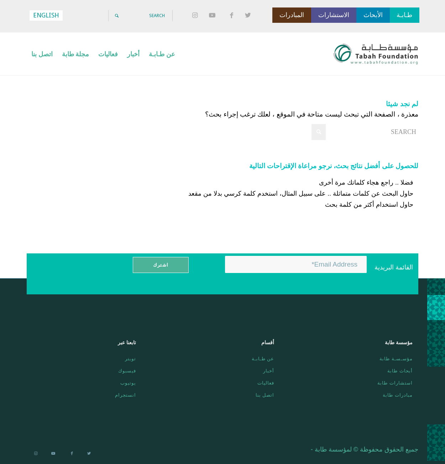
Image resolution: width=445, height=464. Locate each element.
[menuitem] (162, 53)
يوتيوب (128, 383)
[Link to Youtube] (213, 15)
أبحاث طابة (400, 370)
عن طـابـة (263, 358)
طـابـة (404, 15)
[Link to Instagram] (196, 15)
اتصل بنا (265, 395)
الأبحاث (373, 15)
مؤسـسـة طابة (396, 358)
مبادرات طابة (398, 395)
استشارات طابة (395, 383)
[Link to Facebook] (231, 15)
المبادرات (291, 15)
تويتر (130, 358)
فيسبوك (127, 370)
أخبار (268, 370)
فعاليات (265, 383)
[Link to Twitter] (249, 15)
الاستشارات (333, 15)
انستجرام (125, 395)
